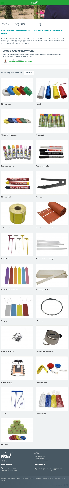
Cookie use (38, 478)
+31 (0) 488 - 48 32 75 (9, 468)
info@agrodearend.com (10, 470)
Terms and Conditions (28, 478)
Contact (45, 478)
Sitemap (51, 478)
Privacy (19, 478)
